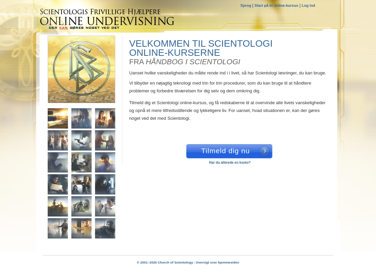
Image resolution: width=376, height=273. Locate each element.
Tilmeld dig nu (225, 151)
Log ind (308, 5)
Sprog (246, 5)
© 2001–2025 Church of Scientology (165, 262)
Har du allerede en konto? (230, 162)
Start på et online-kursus (276, 5)
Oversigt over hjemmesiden (217, 262)
